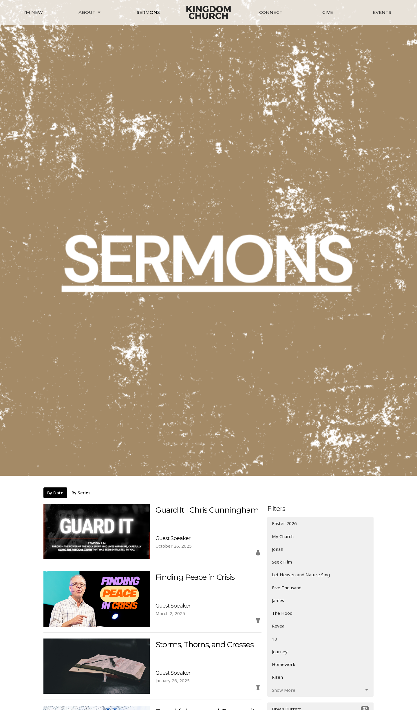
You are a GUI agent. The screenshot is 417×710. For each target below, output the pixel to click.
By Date (55, 493)
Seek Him (282, 562)
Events (382, 12)
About (89, 12)
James (278, 600)
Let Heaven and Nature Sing (301, 574)
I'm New (33, 12)
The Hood (282, 613)
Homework (283, 664)
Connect (271, 12)
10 (274, 639)
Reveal (279, 626)
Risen (277, 677)
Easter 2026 (284, 523)
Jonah (277, 549)
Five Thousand (286, 587)
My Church (283, 536)
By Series (81, 493)
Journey (280, 651)
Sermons (148, 12)
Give (327, 12)
